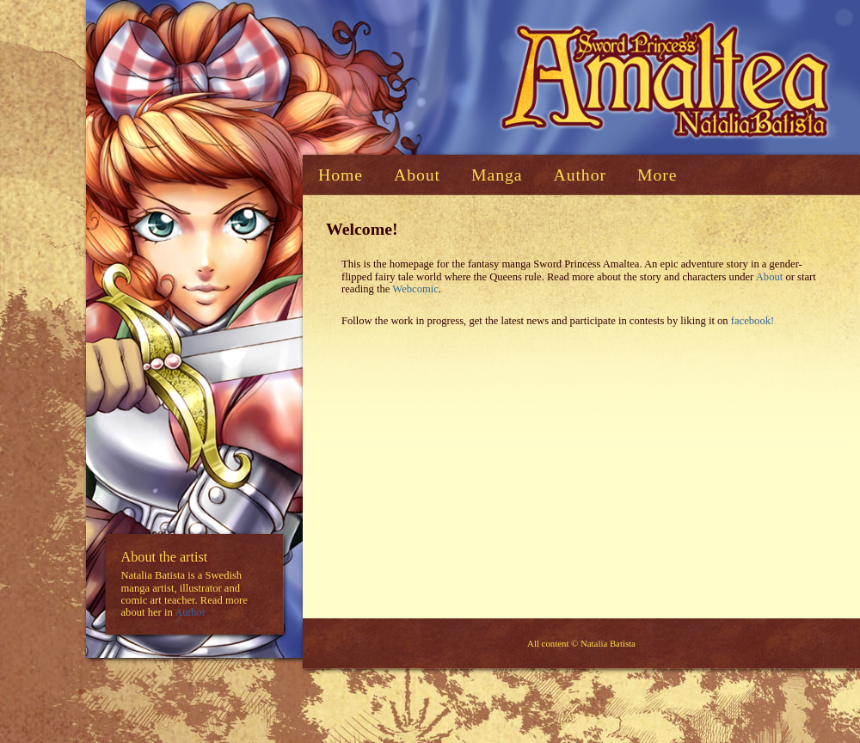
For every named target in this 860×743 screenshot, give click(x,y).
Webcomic (415, 289)
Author (190, 613)
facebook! (752, 321)
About (769, 277)
